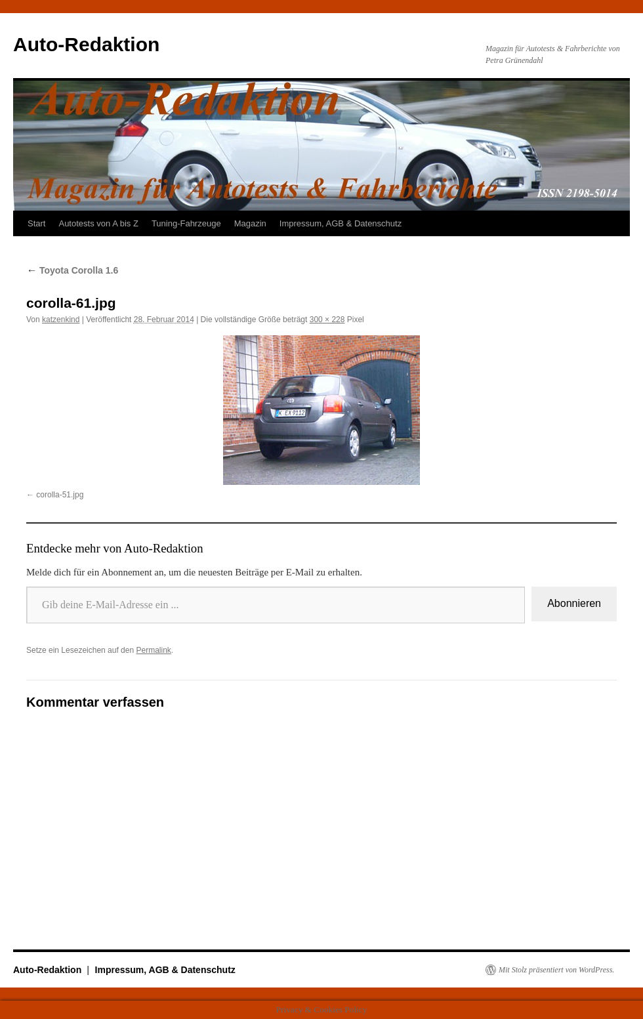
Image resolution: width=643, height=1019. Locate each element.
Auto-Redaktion (86, 44)
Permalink (153, 650)
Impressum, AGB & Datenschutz (341, 223)
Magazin (250, 223)
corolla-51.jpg (59, 494)
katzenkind (60, 319)
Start (36, 223)
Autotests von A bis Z (98, 223)
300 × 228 (327, 319)
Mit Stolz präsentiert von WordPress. (556, 969)
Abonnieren (574, 603)
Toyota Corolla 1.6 (72, 270)
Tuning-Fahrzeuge (186, 223)
